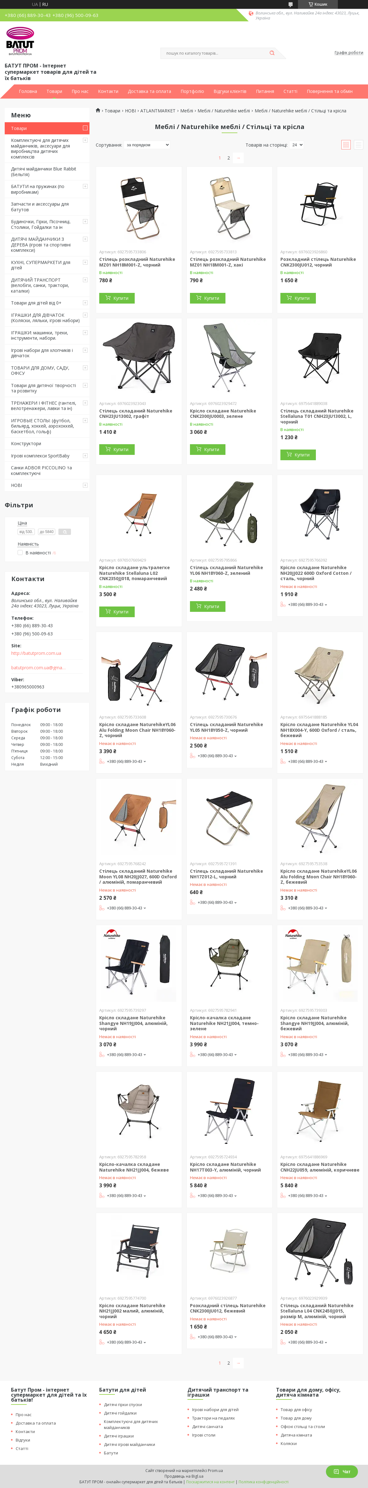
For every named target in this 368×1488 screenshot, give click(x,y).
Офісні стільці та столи (303, 1426)
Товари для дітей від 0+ (36, 303)
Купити (120, 298)
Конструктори (26, 443)
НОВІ (16, 485)
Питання (265, 91)
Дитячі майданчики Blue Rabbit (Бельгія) (43, 171)
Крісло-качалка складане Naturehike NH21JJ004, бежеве (134, 1167)
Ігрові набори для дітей (215, 1409)
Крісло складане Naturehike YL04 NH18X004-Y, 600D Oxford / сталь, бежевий (319, 729)
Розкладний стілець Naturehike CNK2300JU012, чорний (318, 262)
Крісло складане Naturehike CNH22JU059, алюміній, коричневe (320, 1167)
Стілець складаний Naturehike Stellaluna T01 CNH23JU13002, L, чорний (317, 416)
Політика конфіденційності (264, 1482)
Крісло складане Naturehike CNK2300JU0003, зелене (223, 413)
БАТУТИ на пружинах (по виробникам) (37, 189)
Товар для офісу (296, 1409)
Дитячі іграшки (119, 1436)
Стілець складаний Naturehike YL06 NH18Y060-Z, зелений (226, 570)
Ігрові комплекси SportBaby (40, 456)
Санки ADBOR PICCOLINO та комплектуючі (41, 470)
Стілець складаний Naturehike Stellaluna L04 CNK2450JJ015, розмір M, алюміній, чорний (317, 1310)
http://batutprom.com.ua (36, 653)
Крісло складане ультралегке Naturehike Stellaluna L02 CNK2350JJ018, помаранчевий (134, 572)
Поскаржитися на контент (210, 1482)
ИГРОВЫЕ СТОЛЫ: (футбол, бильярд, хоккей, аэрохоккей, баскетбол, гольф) (42, 426)
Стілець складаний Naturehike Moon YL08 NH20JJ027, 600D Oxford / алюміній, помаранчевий (138, 876)
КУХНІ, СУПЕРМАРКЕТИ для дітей (40, 265)
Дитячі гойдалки (120, 1413)
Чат (341, 1472)
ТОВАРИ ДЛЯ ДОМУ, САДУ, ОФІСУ (40, 370)
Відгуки (23, 1440)
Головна (28, 91)
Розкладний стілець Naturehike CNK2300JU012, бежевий (228, 1308)
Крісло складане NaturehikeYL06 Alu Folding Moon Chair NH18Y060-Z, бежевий (318, 876)
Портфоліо (192, 91)
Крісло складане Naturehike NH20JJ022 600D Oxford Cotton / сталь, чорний (316, 572)
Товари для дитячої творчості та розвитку (43, 388)
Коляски (289, 1443)
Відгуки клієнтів (230, 91)
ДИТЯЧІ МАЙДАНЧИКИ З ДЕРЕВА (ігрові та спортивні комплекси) (41, 244)
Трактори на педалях (213, 1418)
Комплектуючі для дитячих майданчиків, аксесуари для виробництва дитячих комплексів (40, 148)
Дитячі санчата (207, 1426)
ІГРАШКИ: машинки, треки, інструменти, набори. (39, 335)
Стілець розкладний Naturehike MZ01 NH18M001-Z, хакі (228, 262)
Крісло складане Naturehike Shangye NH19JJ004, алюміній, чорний (133, 1023)
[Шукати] (272, 53)
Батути (111, 1453)
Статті (290, 91)
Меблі (186, 111)
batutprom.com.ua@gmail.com (38, 668)
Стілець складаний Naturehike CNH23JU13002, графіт (135, 413)
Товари (54, 91)
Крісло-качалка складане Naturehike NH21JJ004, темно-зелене (224, 1023)
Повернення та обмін (330, 91)
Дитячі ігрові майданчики (129, 1444)
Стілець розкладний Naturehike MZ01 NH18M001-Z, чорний (137, 262)
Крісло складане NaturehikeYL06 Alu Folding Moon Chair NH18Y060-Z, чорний (137, 729)
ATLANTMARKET (158, 111)
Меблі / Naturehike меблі (224, 111)
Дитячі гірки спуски (123, 1404)
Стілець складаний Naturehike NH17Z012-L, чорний (226, 874)
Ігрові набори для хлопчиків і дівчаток (42, 353)
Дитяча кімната (296, 1435)
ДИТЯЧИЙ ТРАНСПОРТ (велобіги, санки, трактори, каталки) (40, 285)
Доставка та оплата (149, 91)
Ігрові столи (203, 1435)
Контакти (108, 91)
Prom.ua (215, 1470)
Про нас (80, 91)
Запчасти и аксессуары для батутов (40, 207)
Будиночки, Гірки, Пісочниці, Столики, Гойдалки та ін (41, 224)
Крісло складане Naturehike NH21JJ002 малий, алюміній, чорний (132, 1310)
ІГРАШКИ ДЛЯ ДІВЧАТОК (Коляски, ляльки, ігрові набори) (45, 318)
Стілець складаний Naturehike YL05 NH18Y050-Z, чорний (226, 727)
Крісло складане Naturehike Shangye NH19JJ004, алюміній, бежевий (314, 1023)
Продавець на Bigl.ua (184, 1476)
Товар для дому (296, 1418)
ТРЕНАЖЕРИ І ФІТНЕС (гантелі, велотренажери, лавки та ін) (43, 406)
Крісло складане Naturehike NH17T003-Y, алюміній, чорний (225, 1167)
